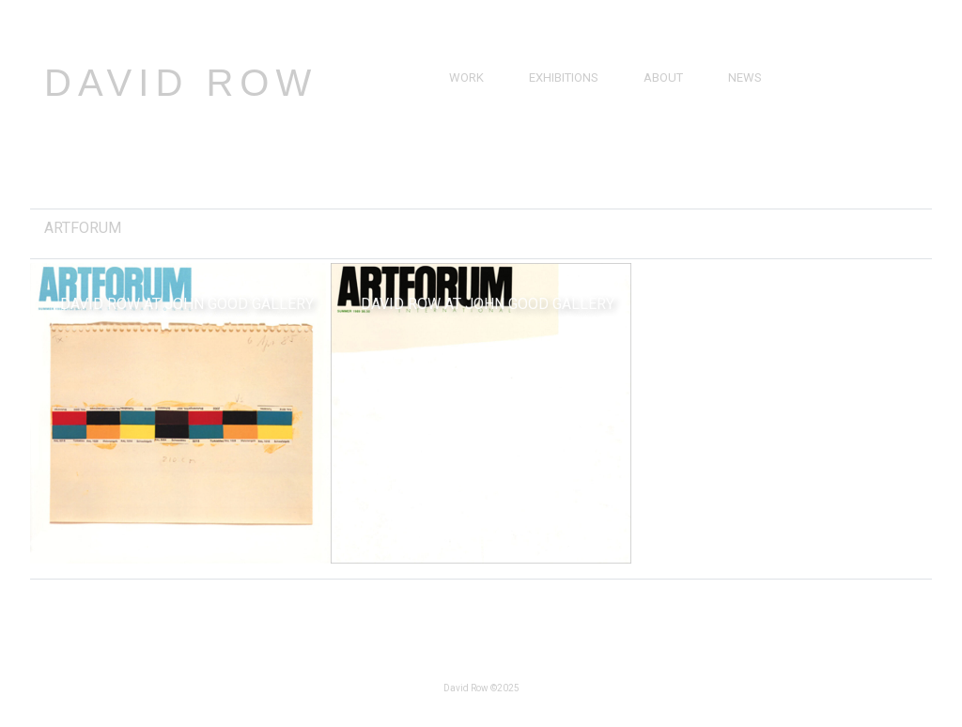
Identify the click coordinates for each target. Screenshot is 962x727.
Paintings (478, 99)
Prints (469, 142)
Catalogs (758, 142)
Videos (748, 121)
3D (456, 164)
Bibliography (684, 142)
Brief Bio (670, 99)
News (745, 77)
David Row (181, 82)
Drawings (480, 121)
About (663, 77)
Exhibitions (563, 77)
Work (466, 77)
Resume (667, 121)
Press (746, 99)
